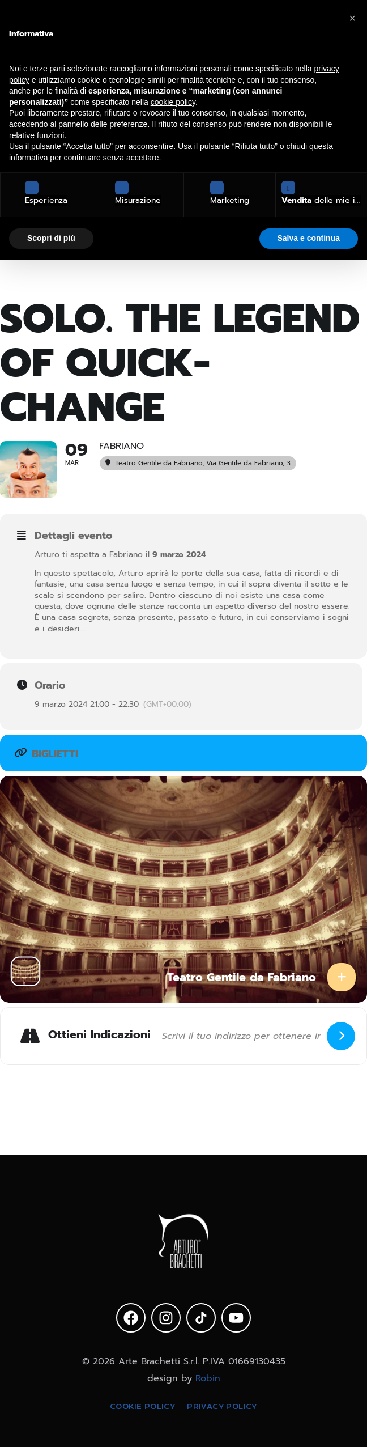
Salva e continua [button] (309, 238)
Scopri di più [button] (51, 238)
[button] (352, 18)
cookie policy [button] (173, 102)
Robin (207, 1378)
